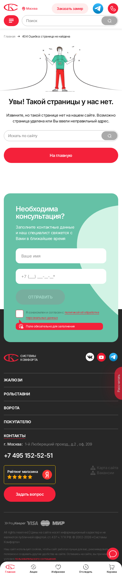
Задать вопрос (30, 494)
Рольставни (17, 394)
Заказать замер (70, 8)
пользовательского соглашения (35, 559)
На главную (61, 155)
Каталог (11, 20)
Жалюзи (13, 380)
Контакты (14, 435)
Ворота (12, 407)
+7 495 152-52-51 (28, 455)
